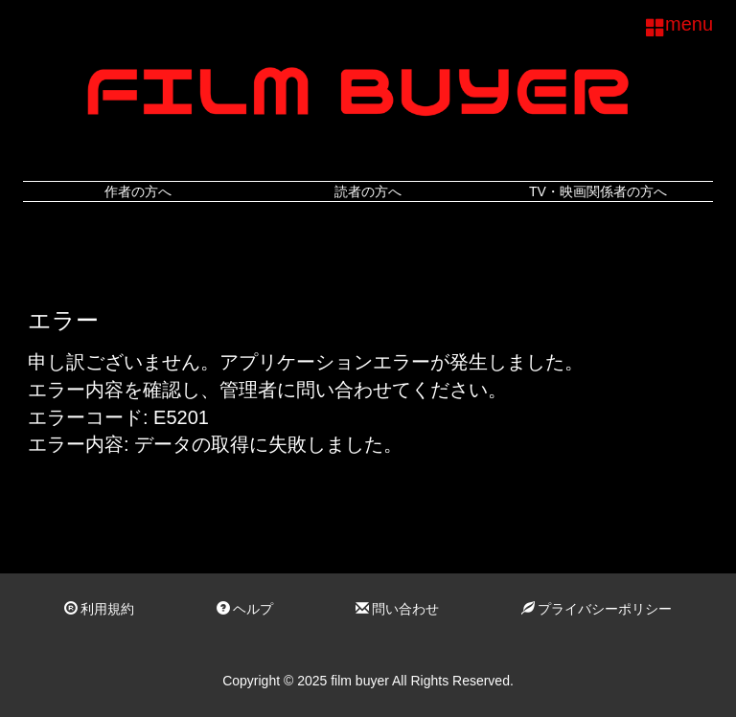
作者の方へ (138, 191)
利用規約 (99, 608)
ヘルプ (245, 608)
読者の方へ (368, 191)
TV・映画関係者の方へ (598, 191)
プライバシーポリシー (597, 608)
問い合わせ (398, 608)
